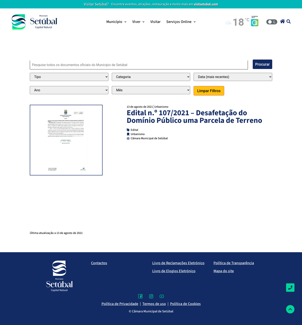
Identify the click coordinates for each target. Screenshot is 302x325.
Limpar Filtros (208, 91)
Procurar (262, 64)
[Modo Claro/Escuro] (271, 21)
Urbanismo (161, 107)
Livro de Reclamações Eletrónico (178, 263)
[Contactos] (290, 287)
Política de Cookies (185, 303)
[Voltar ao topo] (290, 309)
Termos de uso (154, 303)
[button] (282, 21)
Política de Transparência (233, 263)
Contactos (99, 263)
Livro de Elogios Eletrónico (173, 271)
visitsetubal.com (206, 4)
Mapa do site (223, 271)
